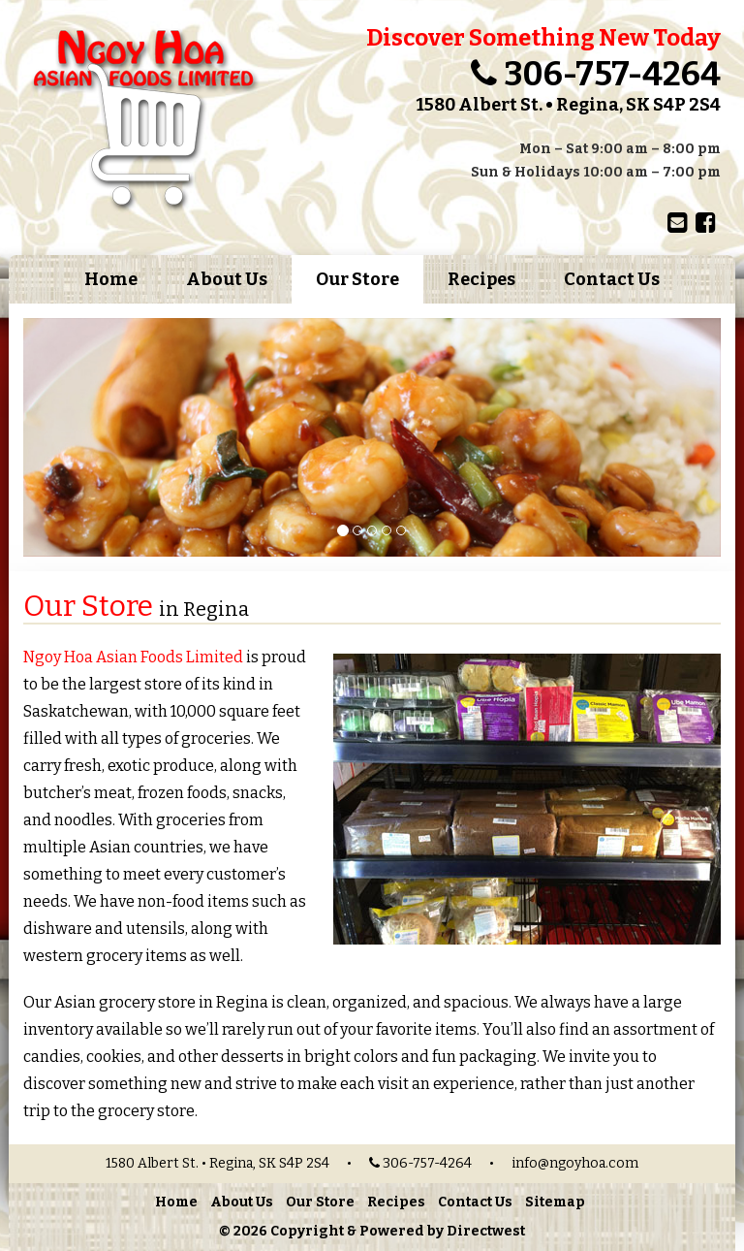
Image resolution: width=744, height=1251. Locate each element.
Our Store (357, 279)
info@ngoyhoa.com (575, 1163)
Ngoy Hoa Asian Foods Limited (133, 657)
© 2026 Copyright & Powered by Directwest (372, 1231)
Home (111, 279)
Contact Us (612, 279)
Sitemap (555, 1202)
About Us (226, 279)
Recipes (481, 279)
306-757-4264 (612, 74)
